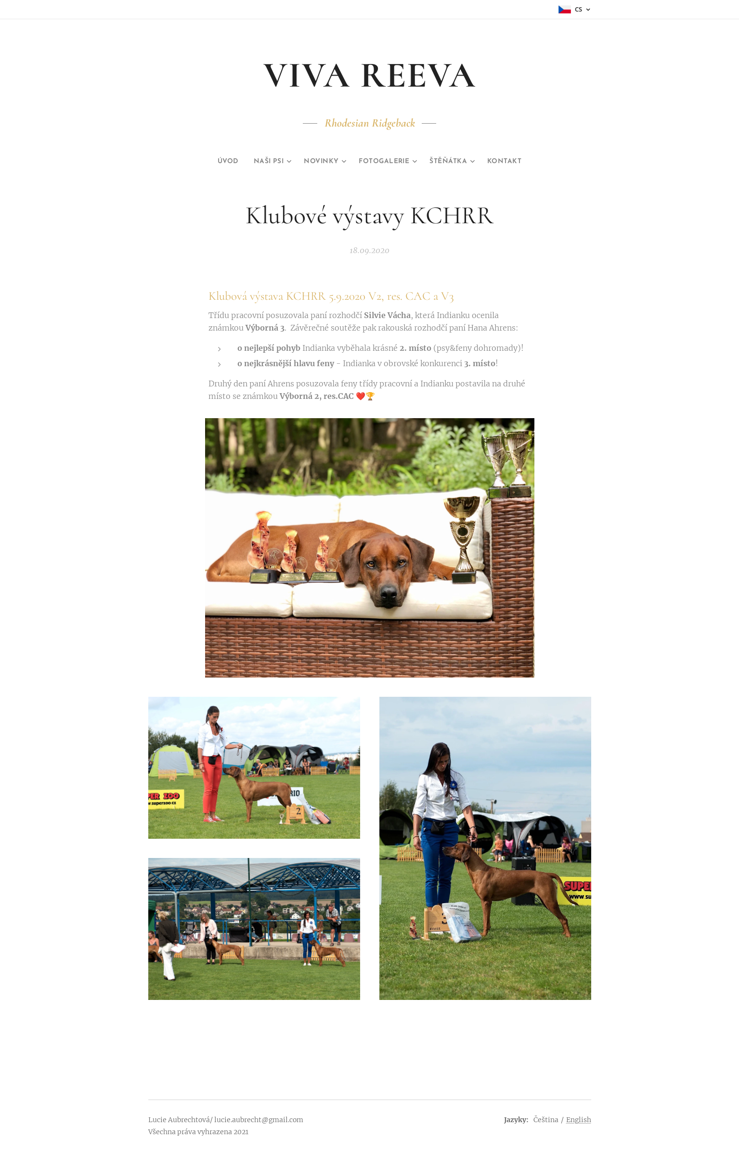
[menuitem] (215, 162)
